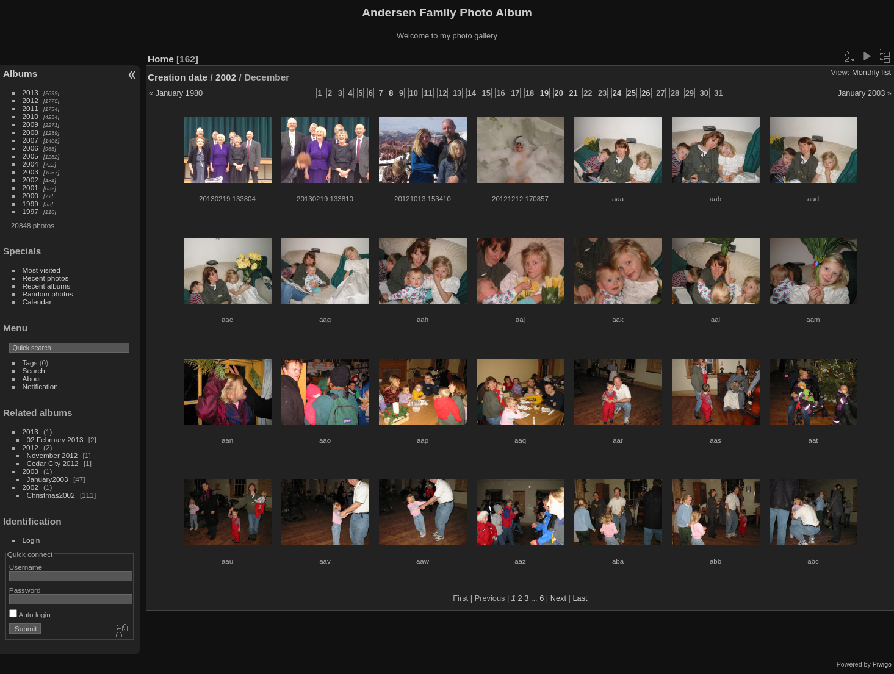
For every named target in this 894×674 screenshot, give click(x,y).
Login (31, 540)
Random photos (48, 294)
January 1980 (179, 93)
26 (645, 93)
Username (25, 567)
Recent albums (46, 286)
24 (617, 93)
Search (34, 371)
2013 (30, 92)
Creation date (177, 77)
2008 (30, 132)
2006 (30, 148)
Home (161, 59)
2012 (30, 100)
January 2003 (861, 93)
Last (579, 598)
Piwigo (882, 664)
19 (544, 93)
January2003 (47, 479)
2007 (30, 140)
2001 (30, 188)
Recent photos (46, 278)
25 (631, 93)
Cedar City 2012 (53, 463)
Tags (30, 363)
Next (558, 598)
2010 (30, 116)
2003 (30, 172)
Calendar (37, 302)
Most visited (41, 270)
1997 (30, 211)
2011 (30, 108)
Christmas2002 (51, 495)
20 (559, 93)
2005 (30, 156)
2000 (30, 195)
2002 (30, 180)
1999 (30, 203)
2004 (30, 164)
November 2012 (52, 455)
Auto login (30, 614)
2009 (30, 124)
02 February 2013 (55, 439)
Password (25, 590)
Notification (40, 386)
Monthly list (871, 72)
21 (573, 93)
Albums (20, 73)
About (32, 378)
